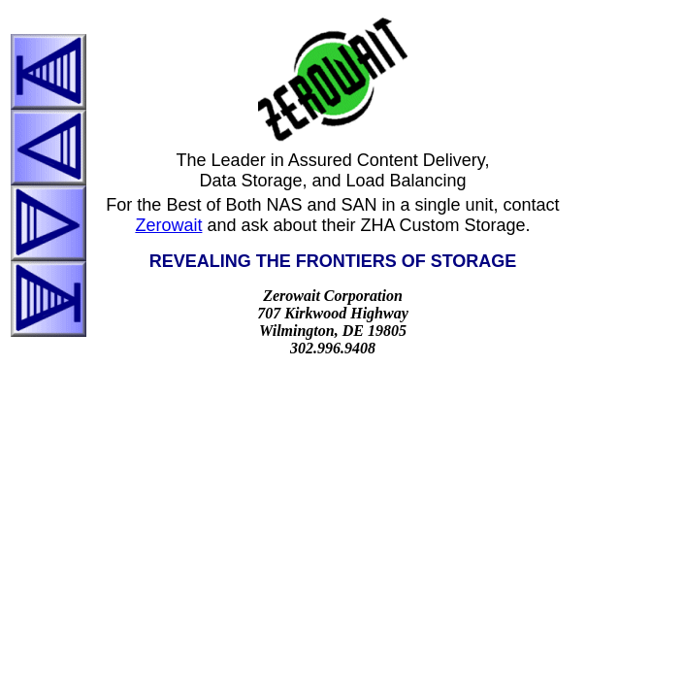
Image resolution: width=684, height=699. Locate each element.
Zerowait (168, 225)
